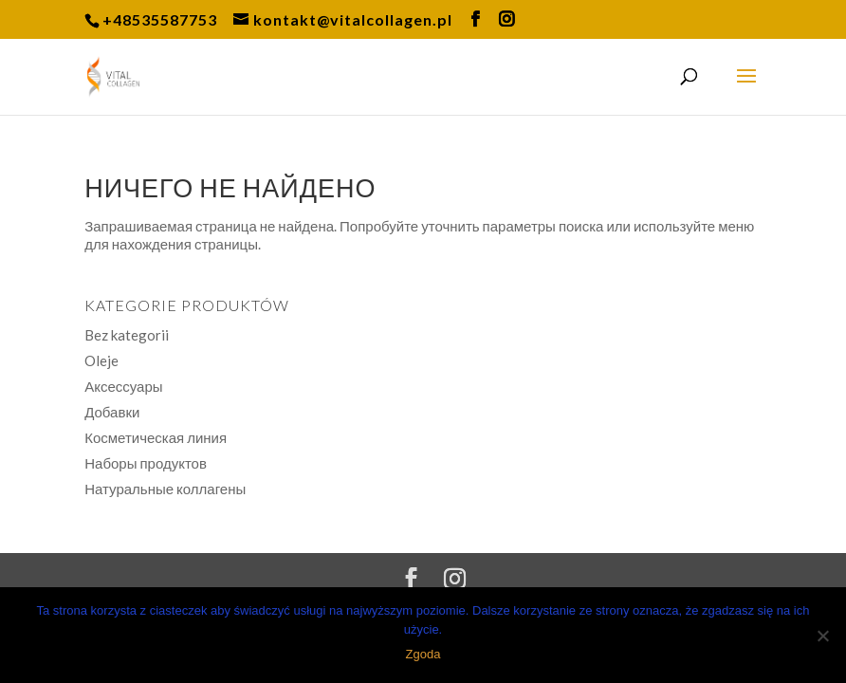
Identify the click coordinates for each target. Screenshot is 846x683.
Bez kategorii (126, 334)
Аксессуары (123, 386)
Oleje (101, 360)
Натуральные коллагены (165, 488)
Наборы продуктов (145, 462)
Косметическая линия (155, 437)
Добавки (111, 411)
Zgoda (423, 654)
